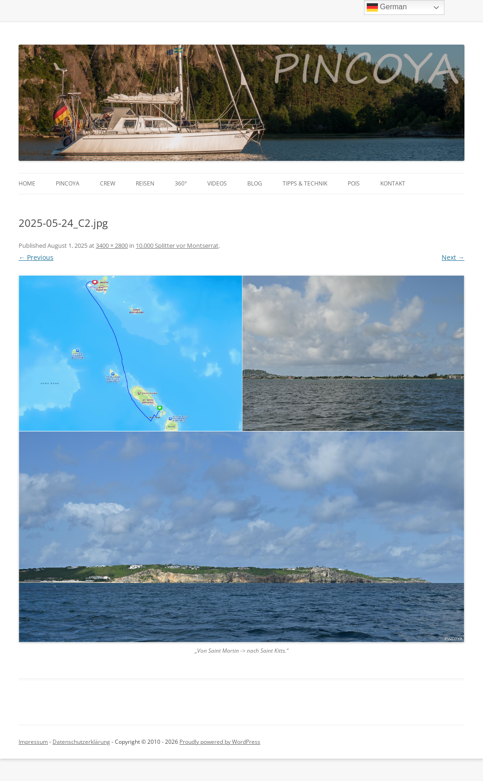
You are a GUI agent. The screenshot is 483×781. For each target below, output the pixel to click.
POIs (354, 183)
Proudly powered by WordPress (219, 742)
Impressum (33, 742)
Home (27, 183)
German (387, 7)
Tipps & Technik (305, 183)
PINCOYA (67, 183)
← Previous (36, 257)
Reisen (145, 183)
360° (181, 183)
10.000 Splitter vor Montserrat (177, 245)
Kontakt (392, 183)
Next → (453, 257)
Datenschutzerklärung (81, 742)
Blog (254, 183)
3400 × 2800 (112, 245)
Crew (107, 183)
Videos (217, 183)
